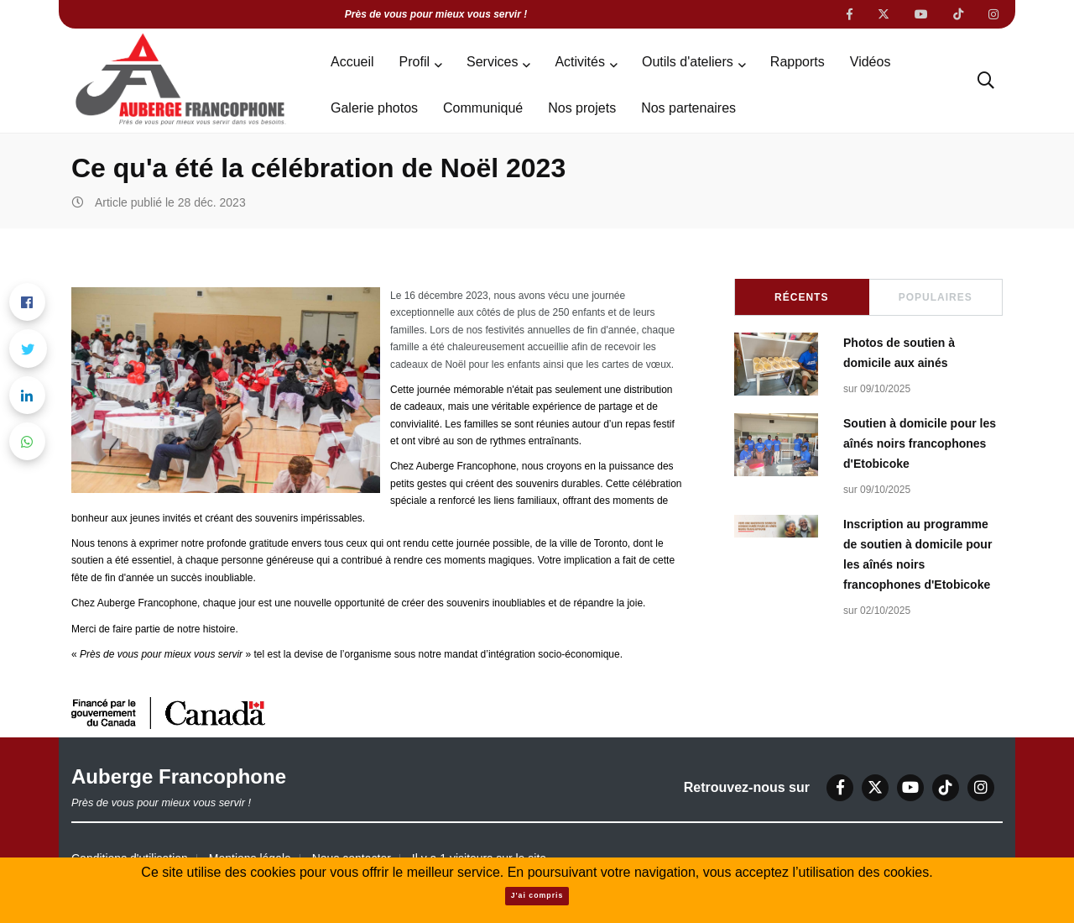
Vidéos (870, 62)
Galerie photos (374, 108)
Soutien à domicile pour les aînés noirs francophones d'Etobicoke (919, 443)
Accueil (352, 62)
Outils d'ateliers (687, 62)
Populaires (935, 297)
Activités (580, 62)
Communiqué (483, 108)
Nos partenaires (688, 108)
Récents (801, 297)
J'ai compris (537, 895)
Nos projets (582, 108)
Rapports (797, 62)
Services (492, 62)
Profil (414, 62)
